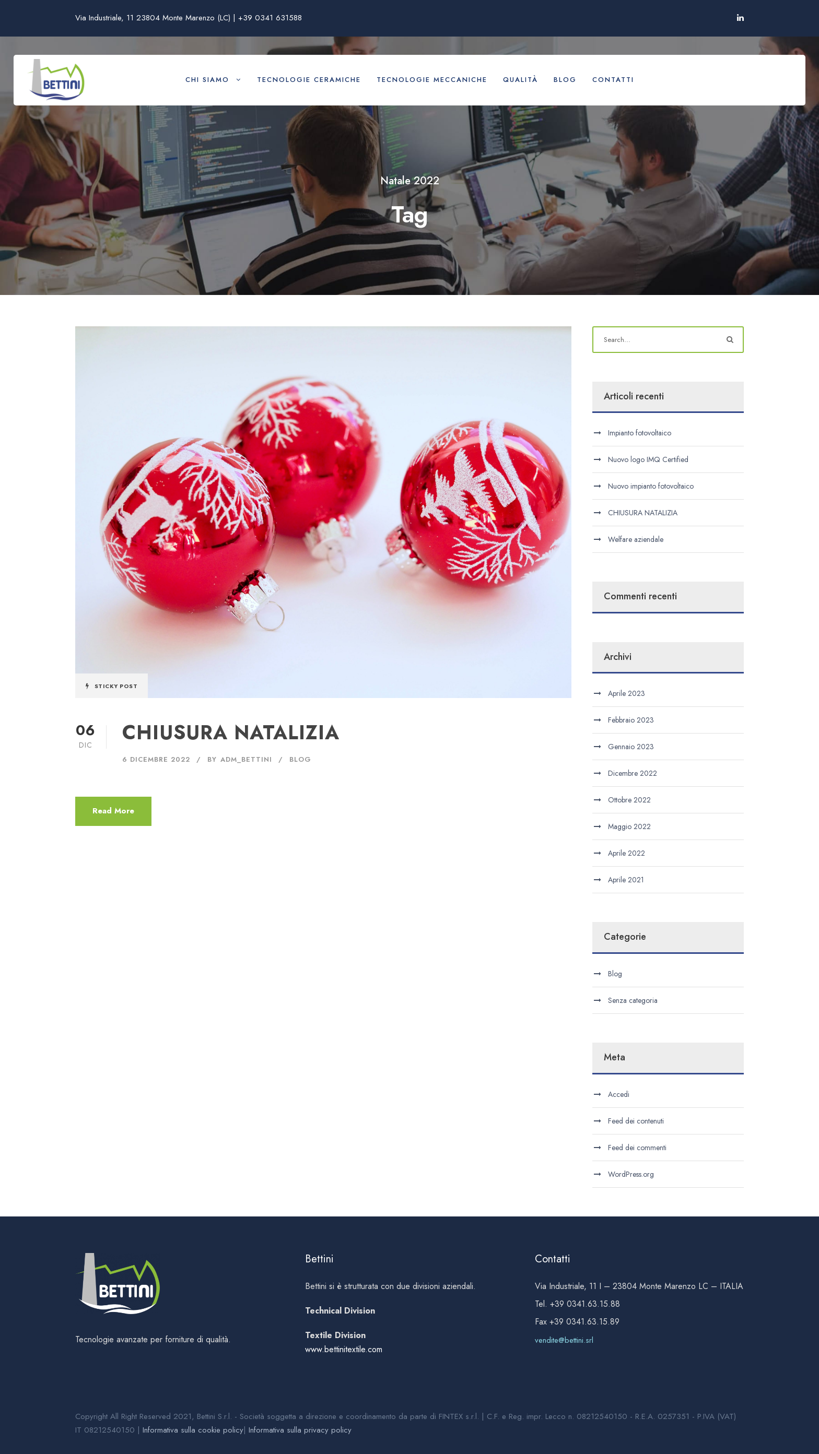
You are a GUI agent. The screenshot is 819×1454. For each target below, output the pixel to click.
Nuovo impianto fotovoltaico (651, 486)
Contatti (613, 80)
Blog (565, 80)
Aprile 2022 (626, 853)
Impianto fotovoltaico (639, 433)
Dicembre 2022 (632, 773)
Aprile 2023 (626, 693)
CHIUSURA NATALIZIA (231, 732)
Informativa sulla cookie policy (193, 1430)
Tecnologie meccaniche (432, 80)
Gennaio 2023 (631, 746)
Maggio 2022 (629, 826)
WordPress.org (631, 1174)
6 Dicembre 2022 (156, 759)
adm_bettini (246, 759)
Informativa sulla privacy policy (300, 1430)
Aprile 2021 (626, 879)
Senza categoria (633, 1000)
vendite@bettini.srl (564, 1340)
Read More (113, 811)
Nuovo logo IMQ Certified (648, 459)
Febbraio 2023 (631, 720)
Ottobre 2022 (629, 800)
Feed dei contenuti (636, 1121)
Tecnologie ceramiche (309, 80)
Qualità (520, 80)
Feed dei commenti (637, 1147)
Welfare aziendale (635, 539)
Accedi (618, 1094)
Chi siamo (207, 80)
